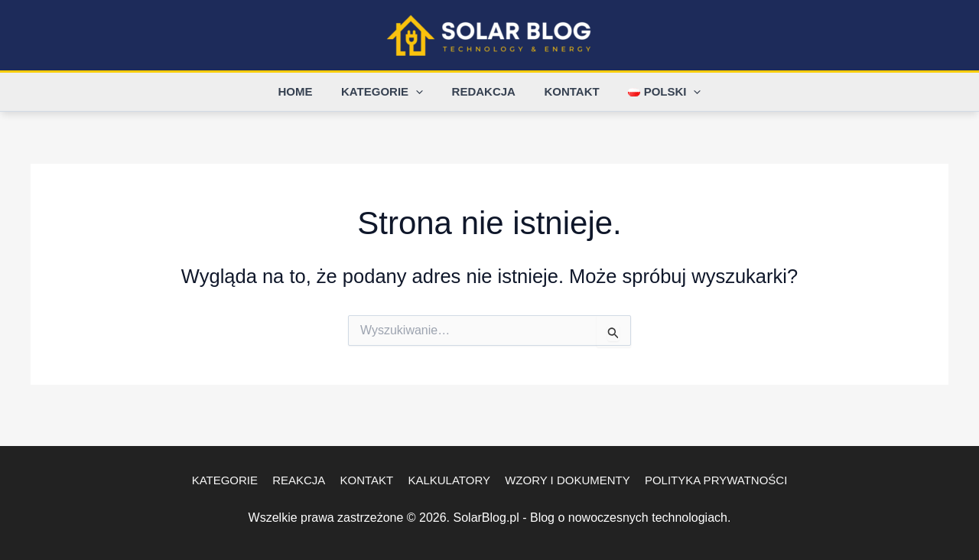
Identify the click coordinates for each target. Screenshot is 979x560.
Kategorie (388, 92)
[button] (422, 92)
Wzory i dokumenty (563, 480)
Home (307, 91)
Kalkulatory (447, 480)
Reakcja (303, 480)
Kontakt (566, 91)
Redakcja (484, 91)
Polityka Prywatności (708, 480)
